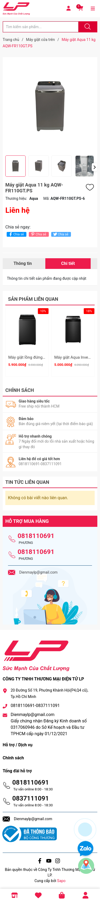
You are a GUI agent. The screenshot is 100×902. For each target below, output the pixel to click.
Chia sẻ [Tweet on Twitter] (60, 234)
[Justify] (87, 27)
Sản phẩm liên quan (33, 299)
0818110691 (36, 534)
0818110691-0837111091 (35, 703)
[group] (50, 106)
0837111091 (30, 796)
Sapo (61, 879)
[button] (94, 167)
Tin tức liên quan (27, 480)
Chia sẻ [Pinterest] (38, 234)
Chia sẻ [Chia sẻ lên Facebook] (16, 234)
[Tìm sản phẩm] (40, 27)
